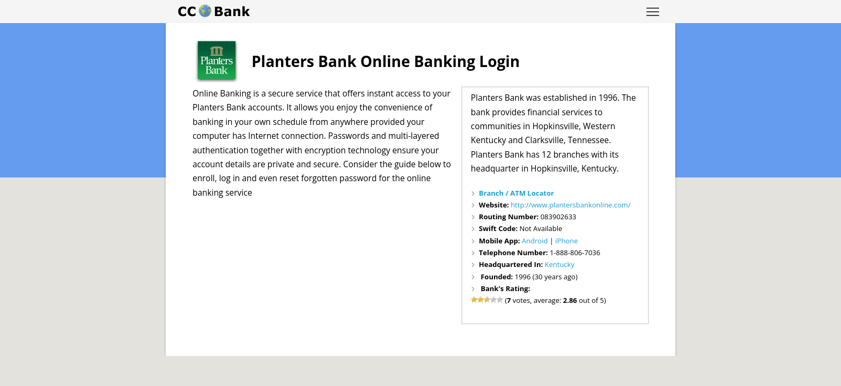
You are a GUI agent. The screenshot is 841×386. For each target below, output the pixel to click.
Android (535, 241)
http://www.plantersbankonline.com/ (571, 205)
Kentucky (559, 264)
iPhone (566, 241)
